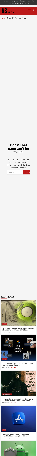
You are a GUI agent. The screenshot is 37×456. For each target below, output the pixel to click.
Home (3, 18)
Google (22, 1)
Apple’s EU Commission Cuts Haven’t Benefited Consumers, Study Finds (15, 435)
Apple (17, 1)
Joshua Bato (14, 332)
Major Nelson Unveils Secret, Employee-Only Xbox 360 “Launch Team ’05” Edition (18, 329)
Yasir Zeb (13, 367)
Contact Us (25, 3)
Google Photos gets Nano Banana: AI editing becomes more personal (18, 364)
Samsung (12, 1)
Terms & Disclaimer (15, 3)
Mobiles (5, 1)
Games (4, 323)
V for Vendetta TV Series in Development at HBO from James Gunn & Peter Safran (17, 400)
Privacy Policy (30, 1)
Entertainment (7, 394)
